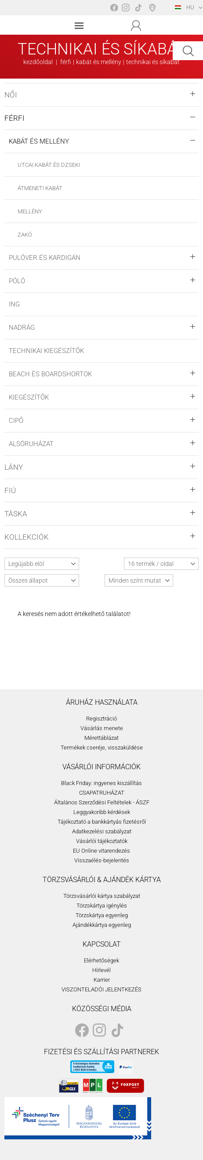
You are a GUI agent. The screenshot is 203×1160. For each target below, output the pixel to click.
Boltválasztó (154, 7)
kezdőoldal (38, 61)
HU (184, 7)
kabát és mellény (98, 61)
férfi (65, 61)
